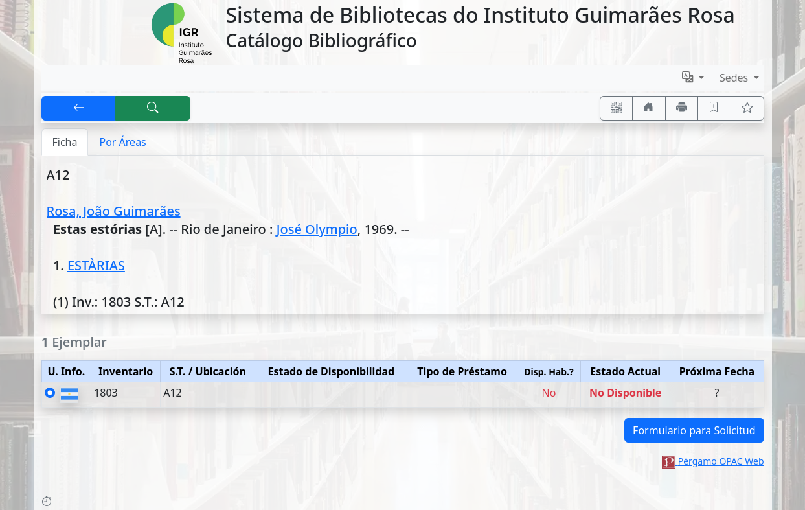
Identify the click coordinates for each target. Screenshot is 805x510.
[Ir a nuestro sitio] (649, 108)
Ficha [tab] (65, 142)
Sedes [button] (735, 78)
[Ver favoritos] (747, 108)
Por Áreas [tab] (122, 142)
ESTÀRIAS (96, 265)
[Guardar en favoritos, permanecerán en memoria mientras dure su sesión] (714, 108)
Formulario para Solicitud (694, 430)
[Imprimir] (682, 108)
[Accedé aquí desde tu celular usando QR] (616, 108)
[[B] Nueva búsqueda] (152, 108)
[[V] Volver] (79, 108)
